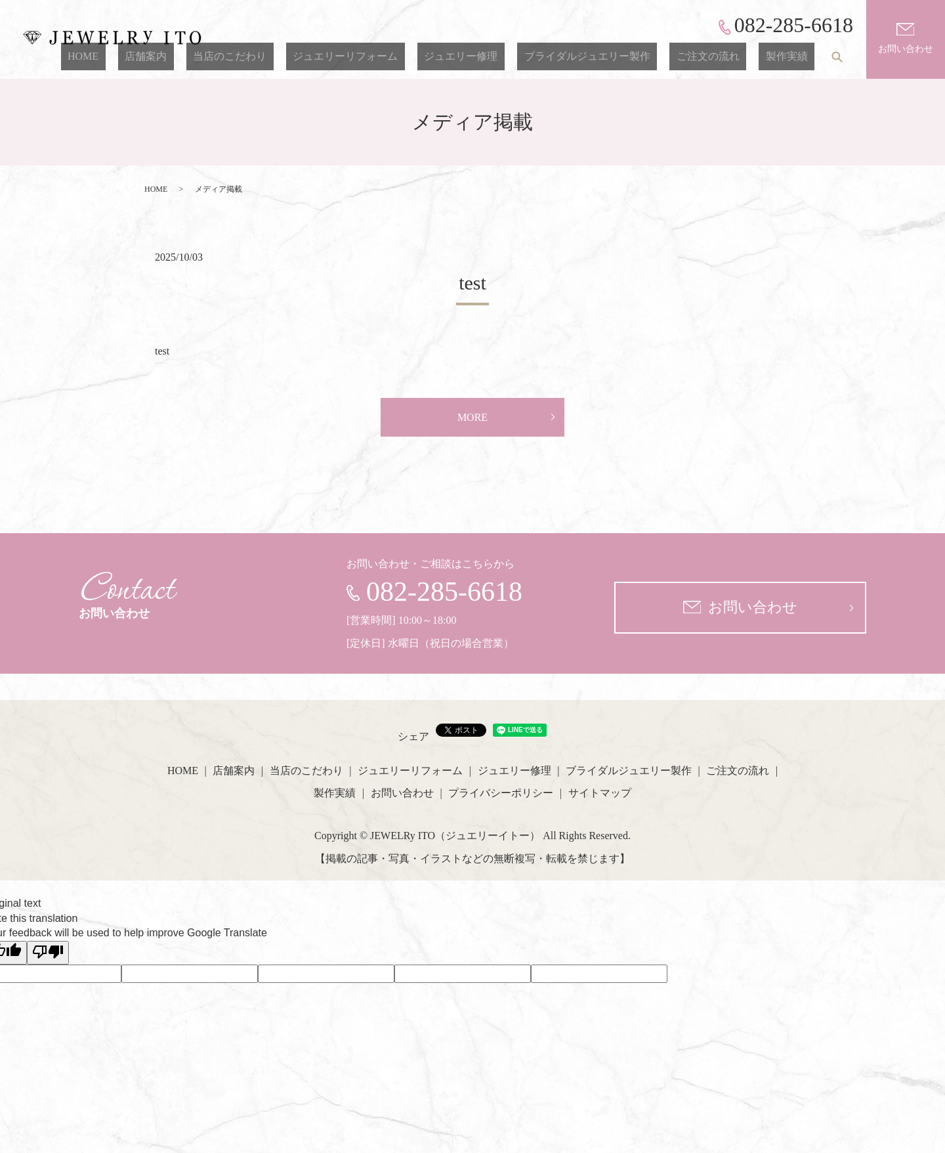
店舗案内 (235, 56)
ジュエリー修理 (509, 56)
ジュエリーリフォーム (406, 56)
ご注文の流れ (728, 56)
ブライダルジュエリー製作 (621, 56)
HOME (186, 56)
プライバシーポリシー (500, 792)
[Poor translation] (48, 953)
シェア (413, 736)
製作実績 (793, 56)
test (472, 283)
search (837, 56)
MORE (472, 417)
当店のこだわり (305, 56)
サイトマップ (599, 792)
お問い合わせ (905, 38)
